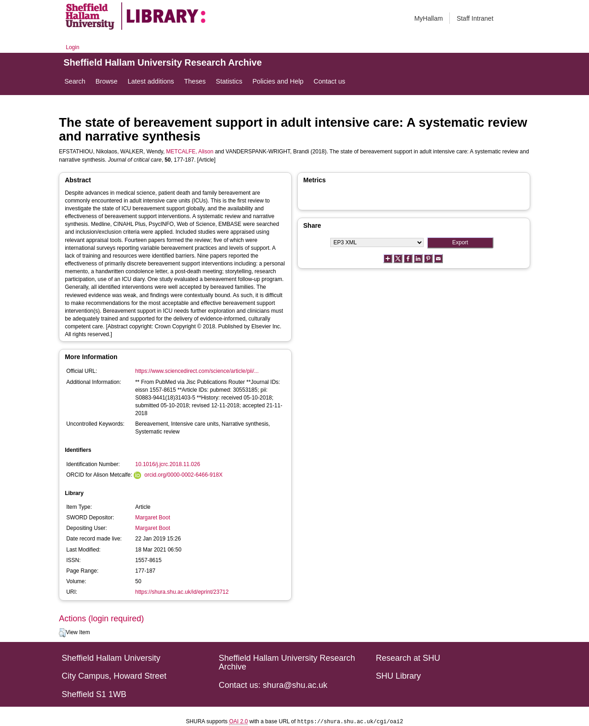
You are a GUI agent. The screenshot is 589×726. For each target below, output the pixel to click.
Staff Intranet (475, 18)
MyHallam (428, 18)
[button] (62, 632)
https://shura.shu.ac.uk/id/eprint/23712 (181, 592)
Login (72, 47)
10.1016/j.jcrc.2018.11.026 (167, 464)
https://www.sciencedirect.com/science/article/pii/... (197, 371)
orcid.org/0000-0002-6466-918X (183, 475)
